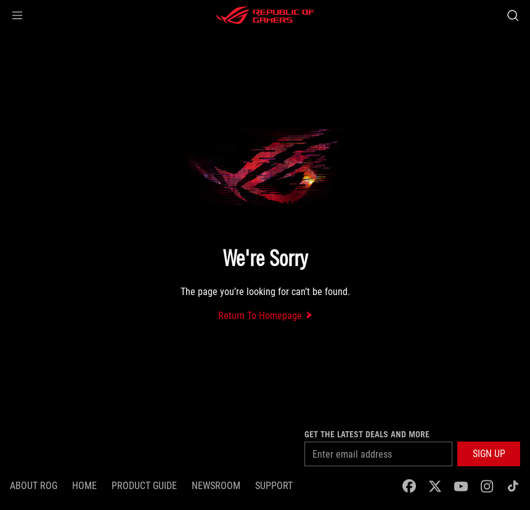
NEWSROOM (216, 486)
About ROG (33, 486)
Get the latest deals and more (367, 434)
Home (84, 486)
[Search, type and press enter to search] (512, 15)
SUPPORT (274, 486)
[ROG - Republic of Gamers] (265, 15)
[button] (17, 15)
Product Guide (144, 486)
